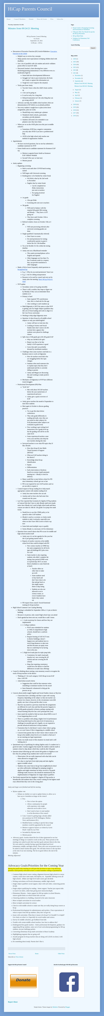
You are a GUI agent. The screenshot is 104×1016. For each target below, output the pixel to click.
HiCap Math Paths (78, 36)
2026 (74, 59)
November (78, 78)
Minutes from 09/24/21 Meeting (23, 28)
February (77, 98)
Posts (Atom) (19, 957)
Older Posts (61, 953)
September (78, 81)
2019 (74, 107)
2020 (74, 104)
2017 (74, 113)
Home (8, 19)
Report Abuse (13, 1002)
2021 (74, 73)
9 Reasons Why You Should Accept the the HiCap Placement (84, 32)
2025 (74, 61)
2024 (74, 64)
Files (51, 19)
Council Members (19, 19)
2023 (74, 67)
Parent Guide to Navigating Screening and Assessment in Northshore (83, 28)
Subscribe (60, 19)
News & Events (42, 19)
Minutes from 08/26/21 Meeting (83, 86)
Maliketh (55, 1007)
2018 (74, 110)
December (78, 75)
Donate (31, 19)
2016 (74, 115)
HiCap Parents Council (30, 9)
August (77, 89)
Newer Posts (12, 953)
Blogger (67, 1007)
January (77, 101)
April (76, 95)
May (76, 92)
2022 (74, 70)
